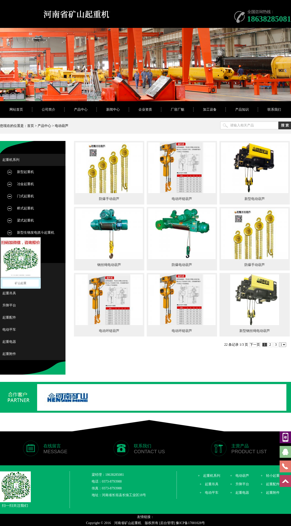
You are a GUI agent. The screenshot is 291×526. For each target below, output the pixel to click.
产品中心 (81, 109)
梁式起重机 (25, 220)
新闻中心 (113, 109)
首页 (30, 126)
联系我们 (274, 109)
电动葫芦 (61, 126)
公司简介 (48, 109)
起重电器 (9, 342)
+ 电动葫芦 (239, 475)
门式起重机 (25, 196)
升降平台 (9, 305)
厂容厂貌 (177, 109)
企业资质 (145, 109)
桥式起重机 (25, 208)
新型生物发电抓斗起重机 (35, 232)
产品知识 (242, 109)
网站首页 (16, 109)
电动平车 (9, 329)
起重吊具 (9, 293)
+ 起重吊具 (209, 484)
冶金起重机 (25, 184)
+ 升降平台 (239, 484)
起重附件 (9, 354)
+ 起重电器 (239, 492)
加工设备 (210, 109)
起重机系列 (10, 160)
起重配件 (9, 317)
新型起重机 (25, 172)
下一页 (255, 344)
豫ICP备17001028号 (190, 523)
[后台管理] (167, 523)
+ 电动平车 (209, 492)
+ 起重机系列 (209, 475)
